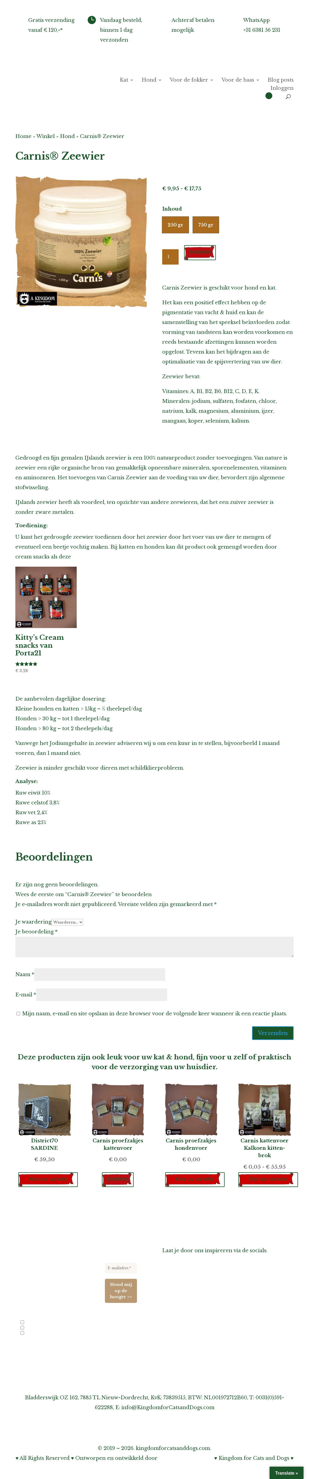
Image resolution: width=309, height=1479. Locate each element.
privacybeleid (71, 1349)
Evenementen (35, 1333)
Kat (124, 80)
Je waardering (33, 922)
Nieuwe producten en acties (47, 1328)
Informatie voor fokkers (193, 1317)
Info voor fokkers (38, 1323)
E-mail (25, 995)
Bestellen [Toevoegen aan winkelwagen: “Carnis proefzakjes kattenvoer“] (118, 1179)
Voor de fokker (189, 80)
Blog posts (281, 80)
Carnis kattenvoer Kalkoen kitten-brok (264, 1148)
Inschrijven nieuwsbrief (193, 1326)
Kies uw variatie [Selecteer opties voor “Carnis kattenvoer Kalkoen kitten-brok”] (269, 1179)
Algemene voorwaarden (193, 1376)
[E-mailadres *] (121, 1268)
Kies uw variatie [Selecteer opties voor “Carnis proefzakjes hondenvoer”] (195, 1179)
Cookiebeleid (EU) (185, 1366)
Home (23, 136)
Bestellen (200, 252)
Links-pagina (178, 1307)
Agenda (172, 1297)
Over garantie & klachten (195, 1346)
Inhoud (172, 209)
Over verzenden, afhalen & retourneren (214, 1336)
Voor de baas (238, 80)
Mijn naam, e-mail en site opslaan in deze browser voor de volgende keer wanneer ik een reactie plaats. (154, 1014)
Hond (149, 80)
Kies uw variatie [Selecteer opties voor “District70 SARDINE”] (49, 1179)
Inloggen (282, 88)
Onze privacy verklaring (193, 1356)
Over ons (174, 1287)
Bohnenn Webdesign (186, 1458)
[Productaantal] (170, 257)
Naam (24, 974)
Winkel (45, 136)
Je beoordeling (36, 932)
